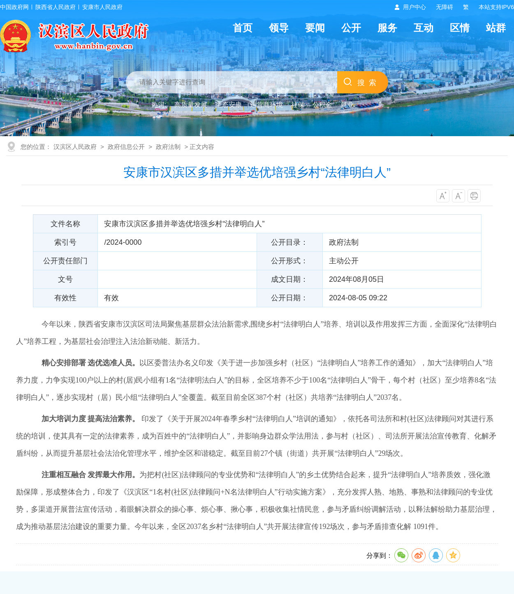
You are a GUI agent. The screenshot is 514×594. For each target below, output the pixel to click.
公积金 (322, 104)
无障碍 (444, 7)
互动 (423, 27)
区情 (460, 27)
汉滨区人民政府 (75, 146)
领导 (279, 27)
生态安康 (228, 104)
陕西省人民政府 (55, 7)
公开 (351, 27)
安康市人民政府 (102, 7)
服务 (387, 27)
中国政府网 (14, 7)
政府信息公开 (126, 146)
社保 (297, 104)
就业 (347, 104)
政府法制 (168, 146)
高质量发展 (190, 104)
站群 (496, 27)
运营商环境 (266, 104)
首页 (242, 27)
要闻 (315, 27)
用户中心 (414, 7)
